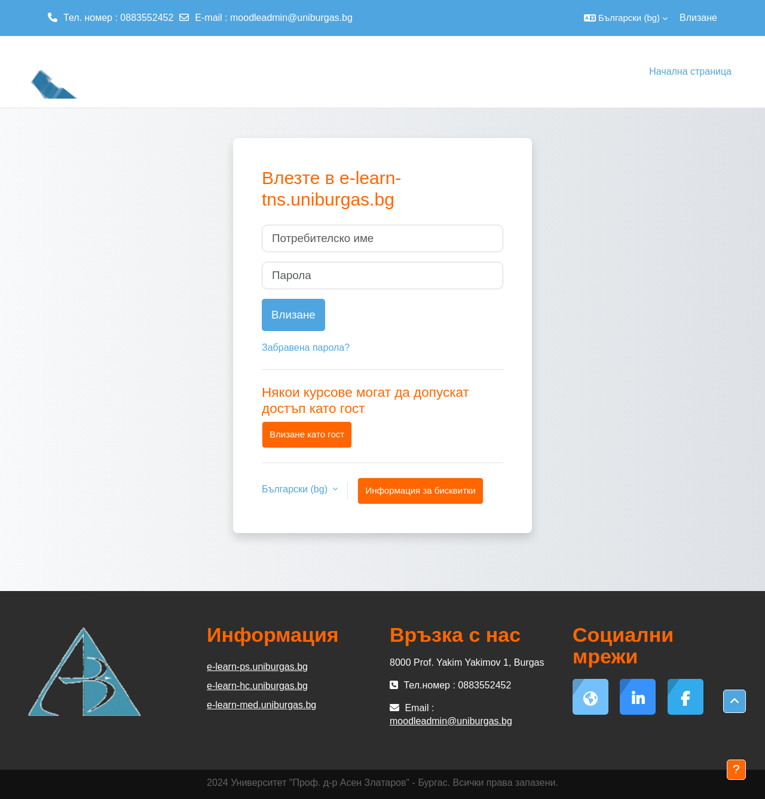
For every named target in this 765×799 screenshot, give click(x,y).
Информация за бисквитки (420, 490)
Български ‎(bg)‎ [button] (296, 489)
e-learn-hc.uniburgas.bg (257, 686)
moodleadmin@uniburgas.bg (291, 18)
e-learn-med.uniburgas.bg (261, 705)
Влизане (698, 18)
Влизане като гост (307, 434)
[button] (626, 18)
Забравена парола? (306, 347)
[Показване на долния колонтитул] (736, 770)
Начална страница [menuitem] (690, 71)
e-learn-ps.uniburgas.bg (257, 667)
